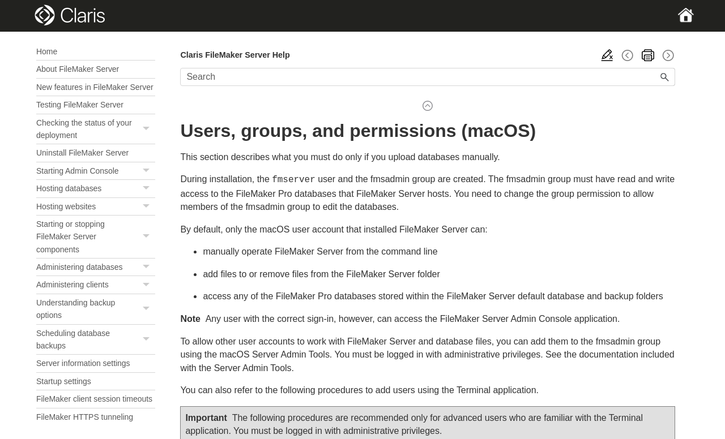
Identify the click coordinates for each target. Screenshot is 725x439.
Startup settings (63, 381)
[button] (147, 129)
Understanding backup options (95, 309)
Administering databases (95, 267)
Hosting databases (95, 188)
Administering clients (95, 285)
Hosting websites (95, 207)
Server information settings (83, 363)
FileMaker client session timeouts (94, 398)
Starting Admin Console (95, 171)
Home (46, 51)
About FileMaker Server (77, 69)
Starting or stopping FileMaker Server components (95, 237)
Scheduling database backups (95, 340)
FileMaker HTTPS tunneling (84, 416)
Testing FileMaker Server (79, 104)
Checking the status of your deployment (95, 129)
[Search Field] (427, 77)
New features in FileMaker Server (94, 87)
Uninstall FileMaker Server (82, 152)
